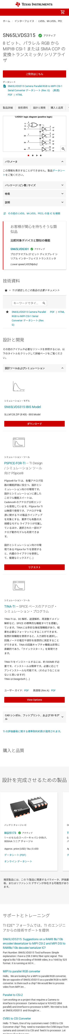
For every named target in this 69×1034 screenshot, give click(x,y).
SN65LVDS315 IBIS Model (22, 407)
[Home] (33, 4)
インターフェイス (24, 21)
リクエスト (34, 567)
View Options (34, 699)
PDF (10, 94)
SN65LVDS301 (19, 249)
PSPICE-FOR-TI (14, 463)
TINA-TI (9, 606)
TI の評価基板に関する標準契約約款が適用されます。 (33, 731)
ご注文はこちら (34, 74)
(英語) (56, 90)
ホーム (6, 21)
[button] (6, 12)
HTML (19, 94)
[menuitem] (33, 12)
